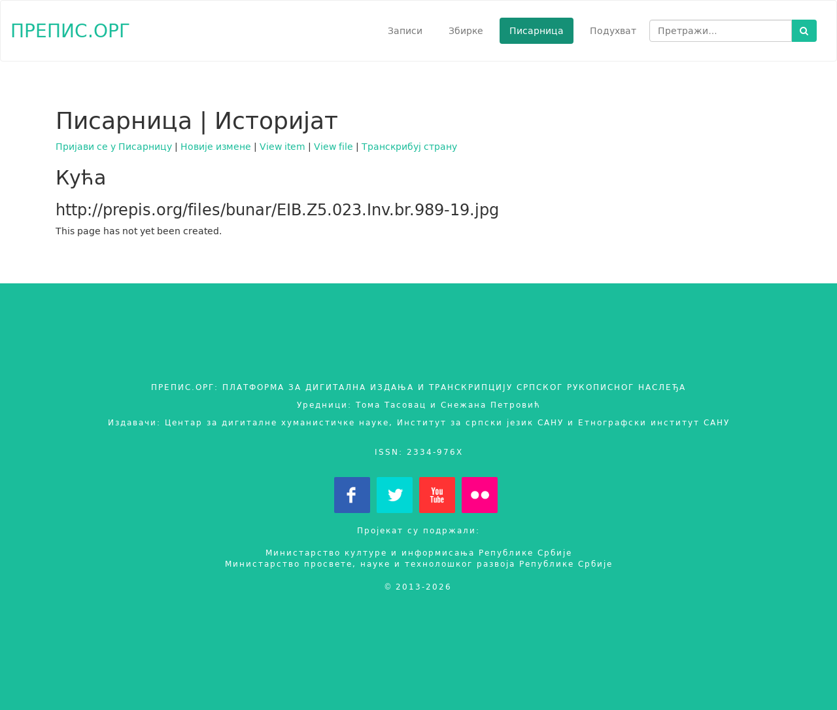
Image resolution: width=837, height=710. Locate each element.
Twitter (395, 495)
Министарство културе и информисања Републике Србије (418, 552)
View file (333, 146)
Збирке (466, 31)
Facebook (352, 495)
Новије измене (215, 146)
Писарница (536, 31)
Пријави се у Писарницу (114, 146)
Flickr (480, 495)
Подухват (613, 31)
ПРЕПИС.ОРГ (70, 30)
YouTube (437, 495)
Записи (405, 31)
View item (282, 146)
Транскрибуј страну (409, 146)
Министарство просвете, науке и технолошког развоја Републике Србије (419, 564)
